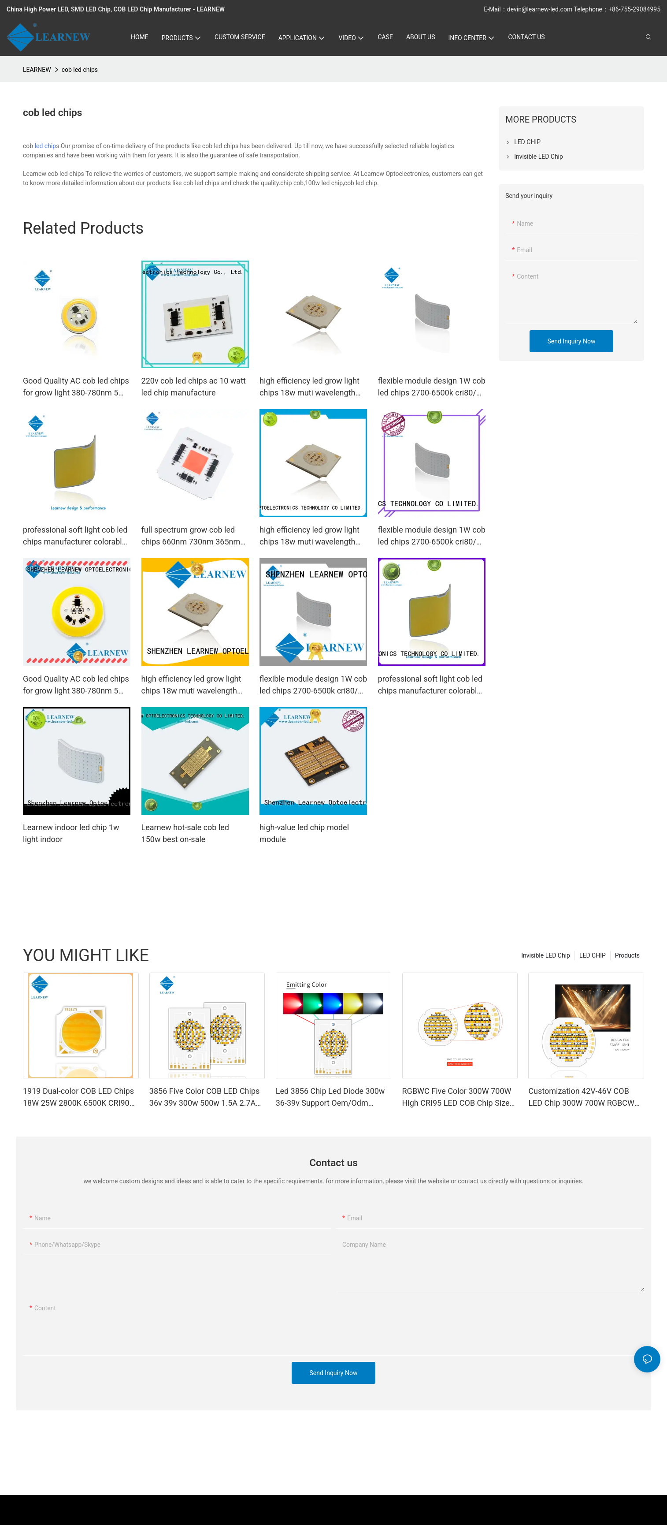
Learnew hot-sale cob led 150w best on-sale (185, 833)
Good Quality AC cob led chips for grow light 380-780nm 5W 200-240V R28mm (76, 387)
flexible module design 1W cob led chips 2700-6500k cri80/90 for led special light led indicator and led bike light (431, 387)
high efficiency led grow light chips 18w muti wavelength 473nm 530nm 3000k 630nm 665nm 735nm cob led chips (310, 387)
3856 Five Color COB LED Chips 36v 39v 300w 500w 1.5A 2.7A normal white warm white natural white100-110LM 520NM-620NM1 (206, 1097)
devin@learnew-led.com (540, 9)
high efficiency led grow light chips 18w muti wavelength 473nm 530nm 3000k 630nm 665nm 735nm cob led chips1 (193, 685)
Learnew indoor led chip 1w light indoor (71, 833)
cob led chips (80, 69)
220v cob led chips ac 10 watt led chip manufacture (193, 386)
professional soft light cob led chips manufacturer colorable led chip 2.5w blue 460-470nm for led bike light (76, 536)
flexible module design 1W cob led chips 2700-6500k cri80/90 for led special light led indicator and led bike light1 (313, 685)
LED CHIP (592, 955)
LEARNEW (37, 69)
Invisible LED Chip (545, 955)
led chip (45, 145)
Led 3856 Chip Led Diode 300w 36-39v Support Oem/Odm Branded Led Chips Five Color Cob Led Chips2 (330, 1097)
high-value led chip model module (304, 833)
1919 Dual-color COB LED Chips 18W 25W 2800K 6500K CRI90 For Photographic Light (78, 1097)
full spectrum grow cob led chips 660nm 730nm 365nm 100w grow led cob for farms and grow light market (192, 536)
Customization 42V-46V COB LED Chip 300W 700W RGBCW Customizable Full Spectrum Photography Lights (581, 1097)
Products (627, 955)
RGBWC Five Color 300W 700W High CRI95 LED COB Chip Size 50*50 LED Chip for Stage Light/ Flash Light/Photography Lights (458, 1097)
